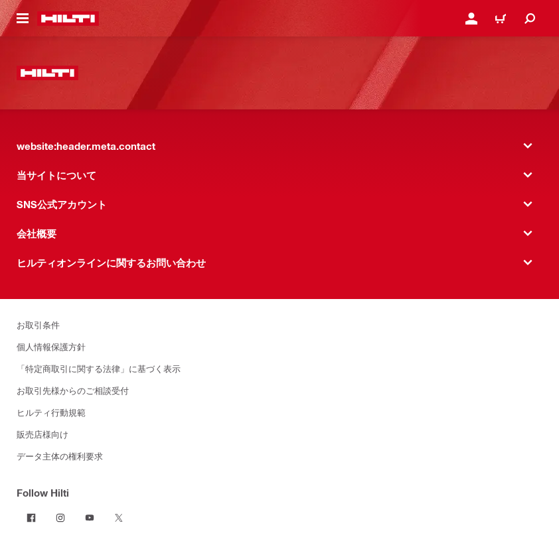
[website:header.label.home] (68, 18)
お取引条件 (38, 325)
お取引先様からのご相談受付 (73, 390)
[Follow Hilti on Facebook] (31, 517)
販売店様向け (42, 434)
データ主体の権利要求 (60, 456)
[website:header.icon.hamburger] (22, 18)
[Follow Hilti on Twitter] (118, 517)
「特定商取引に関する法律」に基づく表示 (99, 368)
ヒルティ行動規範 (51, 412)
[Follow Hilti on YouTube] (89, 517)
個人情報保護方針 (51, 346)
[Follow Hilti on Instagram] (60, 517)
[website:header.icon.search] (529, 18)
